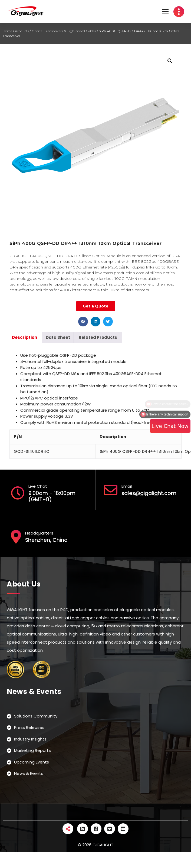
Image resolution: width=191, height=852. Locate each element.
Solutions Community (35, 716)
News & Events (28, 773)
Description (24, 337)
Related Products (98, 337)
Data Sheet (58, 337)
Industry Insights (30, 739)
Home (7, 31)
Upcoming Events (31, 762)
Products (22, 31)
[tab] (24, 337)
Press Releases (29, 727)
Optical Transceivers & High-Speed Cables (64, 31)
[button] (83, 321)
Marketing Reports (32, 750)
